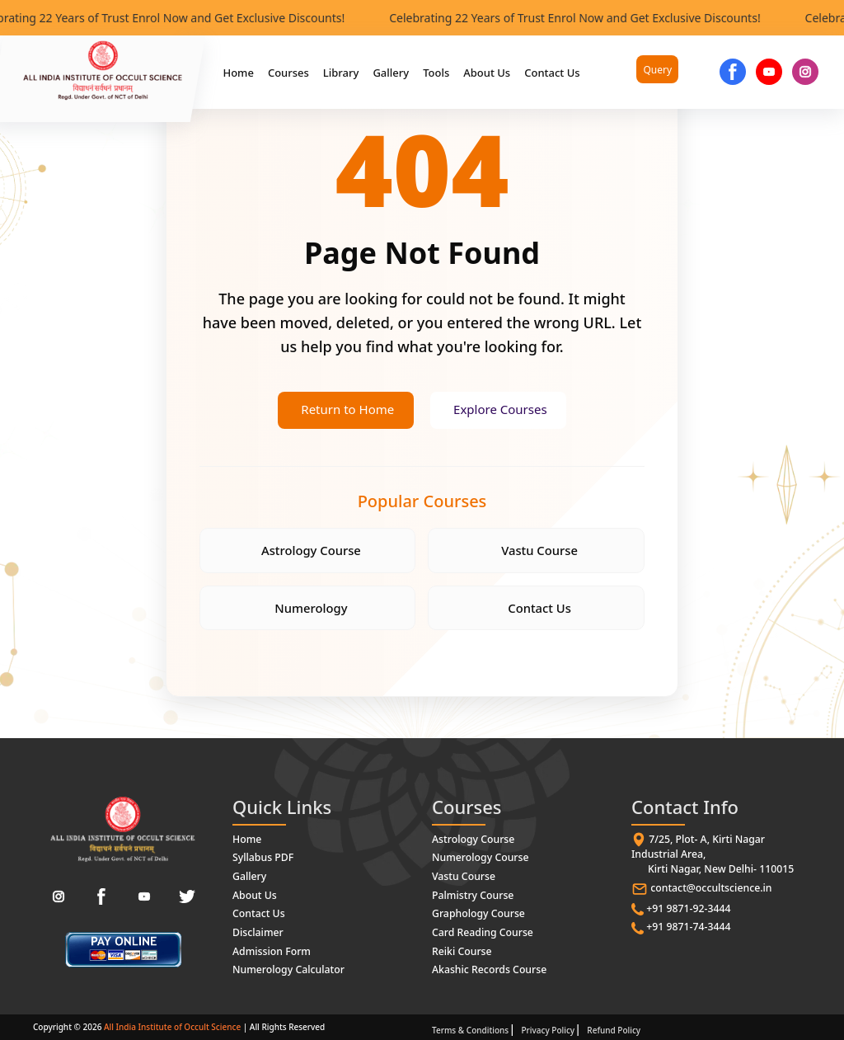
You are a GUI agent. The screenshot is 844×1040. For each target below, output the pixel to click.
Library (341, 72)
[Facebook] (733, 72)
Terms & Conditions (470, 1027)
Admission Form (270, 950)
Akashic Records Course (488, 968)
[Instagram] (58, 898)
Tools (436, 72)
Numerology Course (479, 859)
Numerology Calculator (287, 968)
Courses (288, 72)
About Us (486, 72)
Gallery (391, 72)
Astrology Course (311, 551)
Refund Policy (613, 1027)
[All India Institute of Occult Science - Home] (123, 830)
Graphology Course (477, 913)
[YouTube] (769, 72)
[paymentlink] (123, 950)
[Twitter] (187, 898)
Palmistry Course (472, 895)
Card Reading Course (481, 932)
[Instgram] (805, 72)
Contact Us (551, 72)
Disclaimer (257, 932)
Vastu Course (539, 551)
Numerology (311, 609)
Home (238, 72)
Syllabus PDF (262, 859)
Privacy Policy (547, 1027)
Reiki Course (461, 950)
